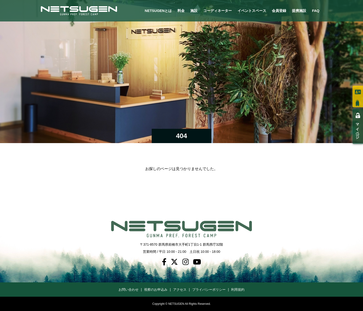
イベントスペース (252, 11)
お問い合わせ (129, 289)
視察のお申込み (155, 289)
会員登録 (279, 11)
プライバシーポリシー (209, 289)
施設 (193, 11)
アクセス (180, 289)
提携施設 (299, 11)
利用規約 (237, 289)
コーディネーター (217, 11)
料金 (181, 11)
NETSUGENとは (158, 11)
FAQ (315, 11)
